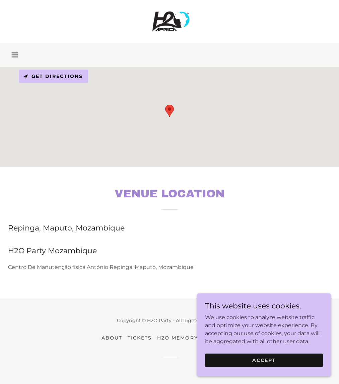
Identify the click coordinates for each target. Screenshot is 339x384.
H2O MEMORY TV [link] (182, 338)
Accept (264, 360)
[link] (169, 21)
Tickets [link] (140, 338)
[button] (14, 55)
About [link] (111, 338)
